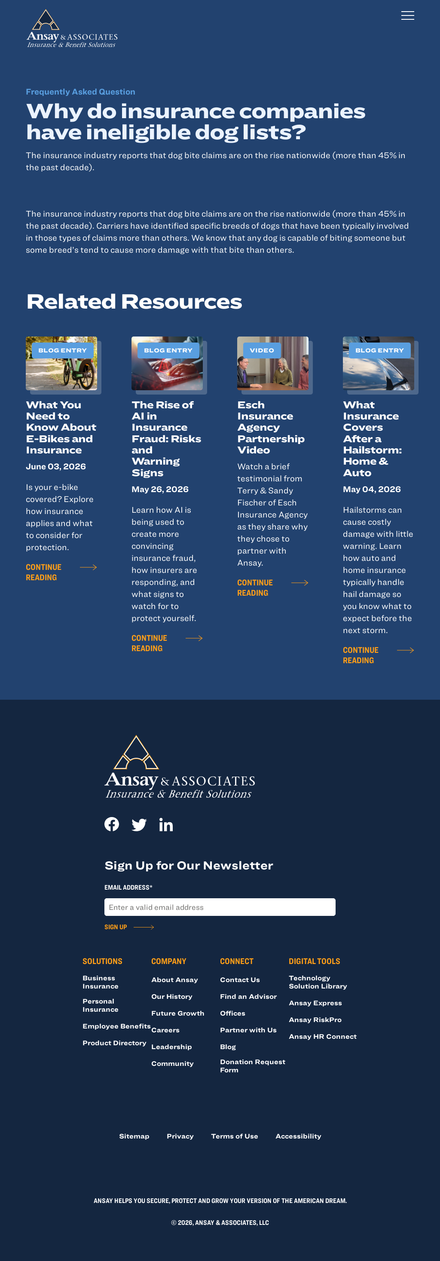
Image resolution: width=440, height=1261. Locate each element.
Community (172, 1063)
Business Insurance (100, 982)
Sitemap (134, 1136)
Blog (228, 1046)
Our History (171, 996)
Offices (232, 1013)
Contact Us (240, 979)
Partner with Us (248, 1030)
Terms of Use (234, 1136)
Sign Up (115, 926)
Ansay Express (315, 1003)
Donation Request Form (252, 1066)
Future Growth (178, 1013)
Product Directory (114, 1043)
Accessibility (298, 1136)
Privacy (180, 1136)
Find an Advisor (248, 996)
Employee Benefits (116, 1026)
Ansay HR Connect (323, 1036)
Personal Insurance (100, 1005)
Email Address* (128, 887)
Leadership (171, 1046)
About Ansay (174, 979)
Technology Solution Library (318, 982)
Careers (165, 1030)
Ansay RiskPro (315, 1019)
